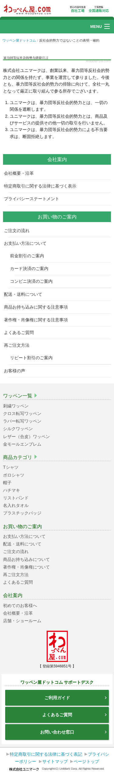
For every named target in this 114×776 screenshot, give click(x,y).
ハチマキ (11, 490)
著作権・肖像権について (26, 567)
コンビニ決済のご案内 (34, 281)
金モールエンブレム (22, 444)
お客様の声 (17, 370)
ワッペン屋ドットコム (19, 40)
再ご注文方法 (19, 345)
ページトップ (86, 761)
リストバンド (16, 497)
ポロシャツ (13, 475)
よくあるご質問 (21, 332)
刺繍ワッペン (16, 405)
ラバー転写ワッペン (22, 421)
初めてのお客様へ (20, 605)
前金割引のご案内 (29, 255)
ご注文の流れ (19, 230)
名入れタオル (16, 505)
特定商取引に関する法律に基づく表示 (42, 186)
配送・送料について (25, 294)
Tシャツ (11, 467)
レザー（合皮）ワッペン (26, 436)
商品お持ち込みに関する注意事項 (38, 307)
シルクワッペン (18, 428)
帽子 (7, 482)
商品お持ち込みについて (26, 559)
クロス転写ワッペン (22, 413)
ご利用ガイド (76, 697)
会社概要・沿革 (21, 173)
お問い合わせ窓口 (74, 732)
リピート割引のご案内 (34, 357)
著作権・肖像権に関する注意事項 (38, 319)
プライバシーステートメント (34, 198)
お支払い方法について (28, 243)
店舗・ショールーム (22, 620)
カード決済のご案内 (31, 268)
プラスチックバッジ (22, 513)
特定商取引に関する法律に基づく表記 (46, 754)
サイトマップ (55, 761)
